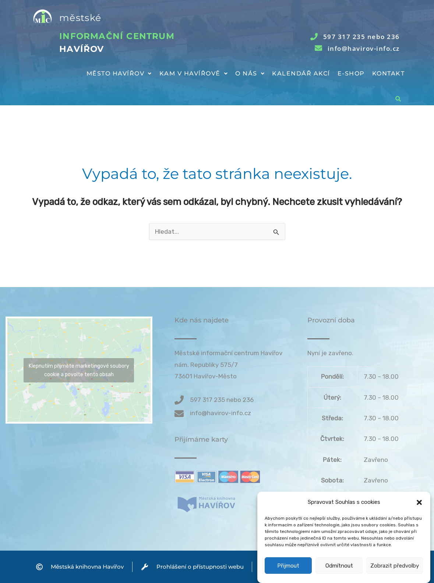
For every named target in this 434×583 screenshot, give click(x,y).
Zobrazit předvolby (394, 572)
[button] (419, 509)
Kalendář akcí (301, 73)
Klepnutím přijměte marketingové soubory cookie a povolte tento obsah (79, 370)
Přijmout (288, 572)
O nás (250, 73)
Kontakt (388, 73)
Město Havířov (119, 73)
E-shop (351, 73)
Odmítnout (339, 572)
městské (80, 17)
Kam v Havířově (193, 73)
